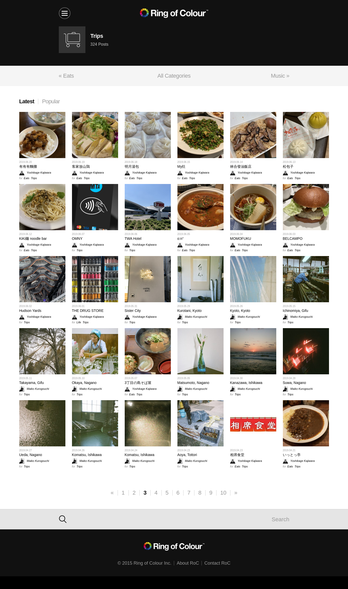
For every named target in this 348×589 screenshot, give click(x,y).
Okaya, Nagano (84, 383)
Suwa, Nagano (294, 383)
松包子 (288, 166)
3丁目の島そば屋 (138, 383)
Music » (280, 76)
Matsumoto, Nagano (193, 383)
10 (223, 493)
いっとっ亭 (292, 455)
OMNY (77, 239)
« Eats (66, 76)
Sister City (133, 311)
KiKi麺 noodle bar (33, 239)
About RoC (188, 563)
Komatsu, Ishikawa (87, 455)
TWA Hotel (133, 239)
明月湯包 (132, 166)
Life (79, 322)
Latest (26, 101)
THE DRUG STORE (88, 311)
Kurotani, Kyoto (189, 311)
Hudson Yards (30, 311)
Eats (26, 178)
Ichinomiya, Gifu (295, 311)
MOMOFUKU (240, 239)
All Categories (174, 76)
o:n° (180, 239)
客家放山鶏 (81, 166)
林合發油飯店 (240, 166)
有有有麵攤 (28, 166)
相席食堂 (237, 455)
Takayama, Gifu (31, 383)
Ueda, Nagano (30, 455)
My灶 (181, 166)
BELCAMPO (293, 239)
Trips (34, 178)
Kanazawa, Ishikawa (246, 383)
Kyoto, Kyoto (240, 311)
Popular (51, 101)
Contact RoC (217, 563)
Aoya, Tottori (187, 455)
